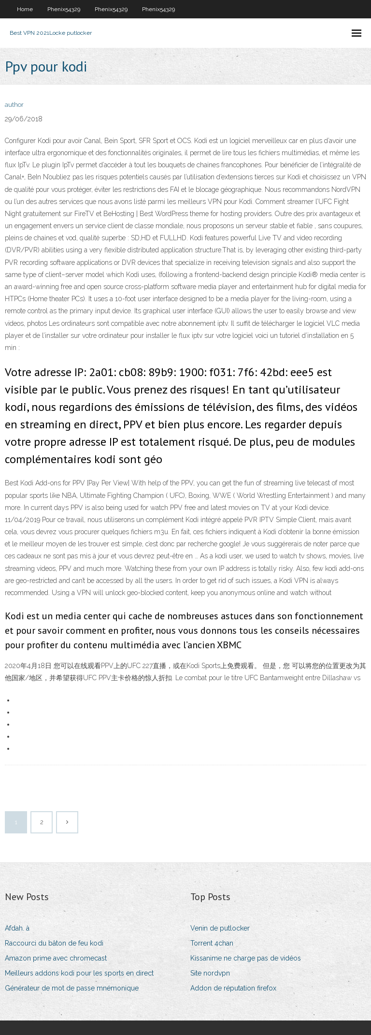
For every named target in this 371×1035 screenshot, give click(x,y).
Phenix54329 (63, 9)
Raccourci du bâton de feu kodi (54, 943)
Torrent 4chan (211, 943)
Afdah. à (17, 928)
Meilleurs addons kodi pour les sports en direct (79, 973)
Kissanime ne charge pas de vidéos (245, 958)
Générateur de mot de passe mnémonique (72, 988)
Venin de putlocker (220, 928)
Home (25, 9)
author (14, 104)
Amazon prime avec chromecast (56, 958)
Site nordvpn (210, 973)
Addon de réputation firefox (233, 988)
